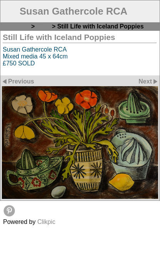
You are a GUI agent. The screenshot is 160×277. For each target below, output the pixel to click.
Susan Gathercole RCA (73, 11)
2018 (43, 26)
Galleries (16, 26)
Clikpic (46, 222)
